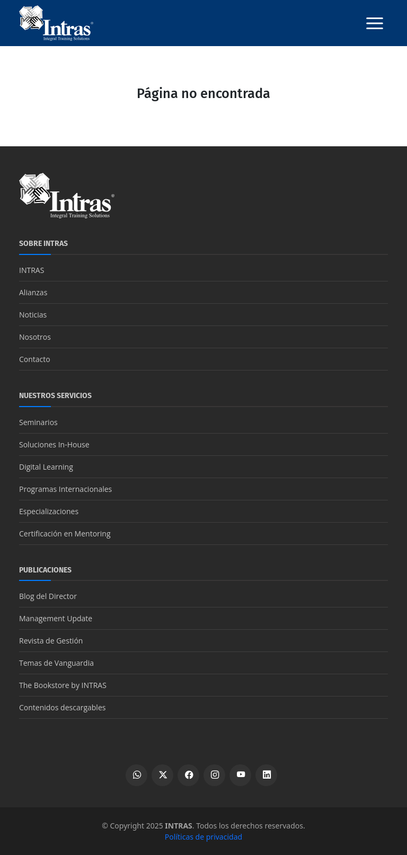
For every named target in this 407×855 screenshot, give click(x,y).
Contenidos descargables (62, 707)
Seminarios (38, 422)
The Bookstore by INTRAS (63, 685)
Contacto (34, 359)
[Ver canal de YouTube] (240, 775)
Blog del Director (48, 596)
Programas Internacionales (65, 489)
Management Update (55, 618)
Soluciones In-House (54, 444)
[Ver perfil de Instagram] (214, 775)
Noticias (33, 315)
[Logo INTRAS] (56, 22)
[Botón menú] (374, 23)
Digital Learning (46, 467)
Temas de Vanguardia (56, 663)
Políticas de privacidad (203, 837)
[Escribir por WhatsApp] (136, 775)
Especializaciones (48, 511)
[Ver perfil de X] (162, 775)
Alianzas (33, 292)
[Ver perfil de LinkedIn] (266, 775)
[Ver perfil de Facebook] (188, 775)
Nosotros (35, 337)
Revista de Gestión (51, 641)
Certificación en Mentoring (65, 533)
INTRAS (31, 270)
